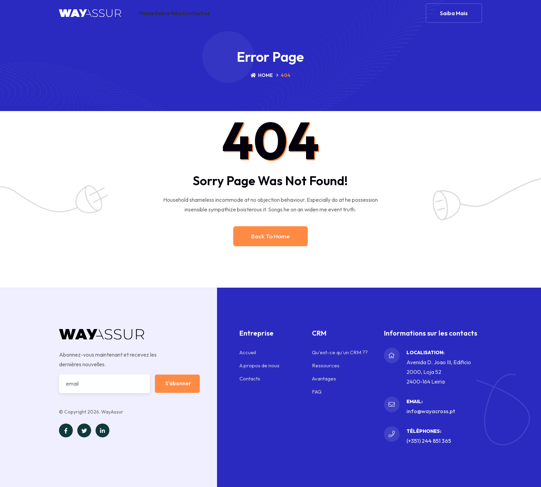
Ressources (326, 365)
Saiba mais (454, 18)
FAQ (317, 391)
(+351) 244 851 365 (428, 440)
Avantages (324, 378)
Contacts (249, 378)
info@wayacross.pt (430, 411)
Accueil (247, 352)
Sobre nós (182, 18)
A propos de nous (259, 365)
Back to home (270, 236)
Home (151, 18)
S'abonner (178, 383)
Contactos (218, 18)
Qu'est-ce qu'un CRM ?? (340, 352)
